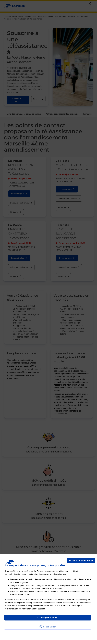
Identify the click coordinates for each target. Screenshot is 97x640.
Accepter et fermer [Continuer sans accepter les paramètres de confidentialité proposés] (49, 617)
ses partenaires (51, 571)
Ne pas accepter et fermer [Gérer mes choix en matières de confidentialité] (81, 560)
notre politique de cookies (33, 609)
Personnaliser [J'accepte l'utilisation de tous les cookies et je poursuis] (49, 627)
